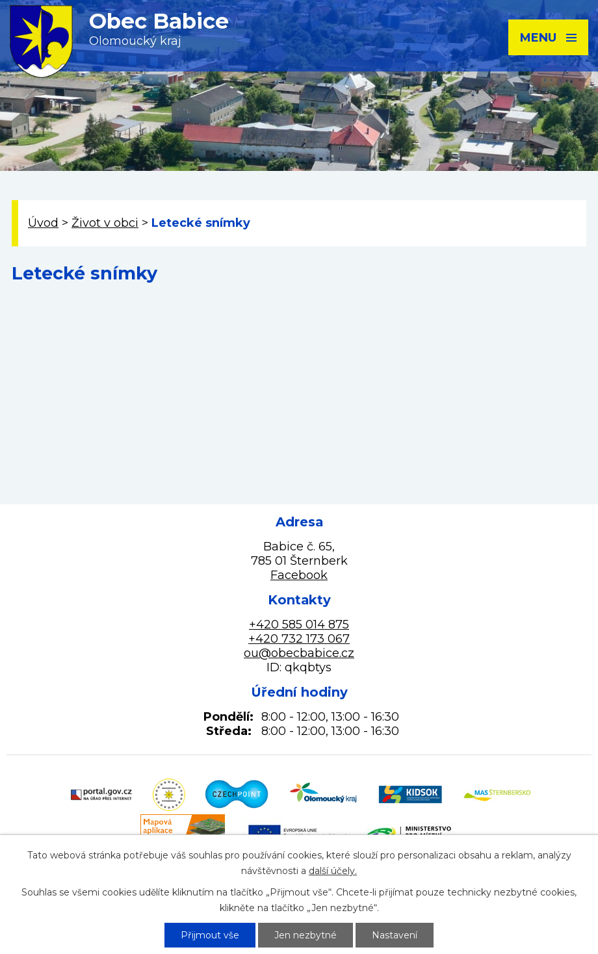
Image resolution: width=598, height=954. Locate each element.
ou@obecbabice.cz (299, 653)
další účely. (333, 871)
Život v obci (105, 223)
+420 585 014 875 (299, 624)
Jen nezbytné (305, 935)
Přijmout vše (210, 935)
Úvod (43, 223)
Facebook (299, 575)
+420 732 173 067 (299, 639)
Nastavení (394, 935)
